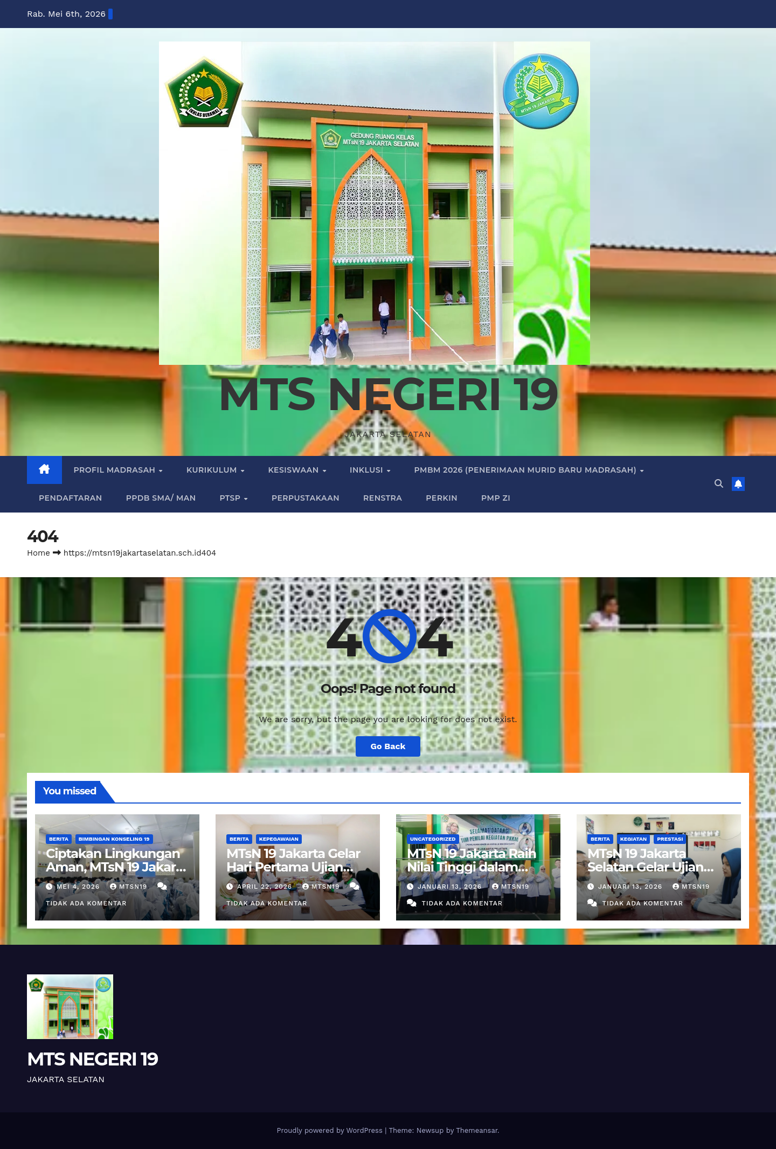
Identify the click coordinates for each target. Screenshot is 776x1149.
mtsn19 (130, 886)
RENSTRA (382, 498)
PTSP (231, 498)
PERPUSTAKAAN (306, 498)
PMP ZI (495, 498)
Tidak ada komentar (86, 903)
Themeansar (476, 1130)
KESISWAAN (294, 470)
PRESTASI (670, 839)
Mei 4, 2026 (79, 886)
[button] (719, 484)
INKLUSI (367, 470)
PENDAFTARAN (70, 498)
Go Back (388, 746)
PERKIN (442, 498)
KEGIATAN (633, 839)
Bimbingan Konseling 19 (114, 839)
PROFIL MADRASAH (116, 470)
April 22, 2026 (266, 886)
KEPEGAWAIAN (279, 839)
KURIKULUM (212, 470)
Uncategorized (433, 839)
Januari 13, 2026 (451, 886)
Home (38, 553)
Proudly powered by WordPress (330, 1130)
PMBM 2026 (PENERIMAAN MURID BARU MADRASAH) (526, 470)
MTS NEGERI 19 (388, 393)
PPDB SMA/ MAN (161, 498)
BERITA (58, 839)
